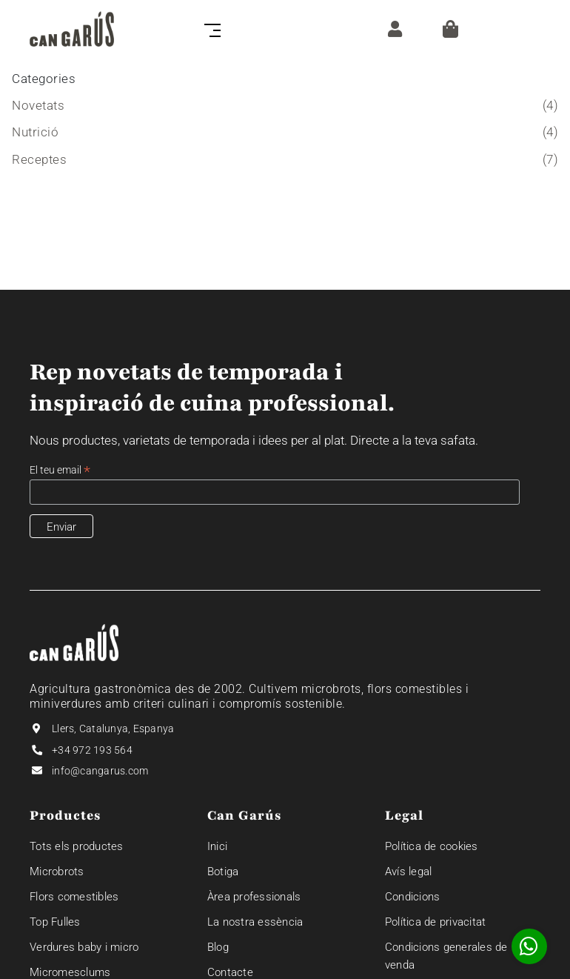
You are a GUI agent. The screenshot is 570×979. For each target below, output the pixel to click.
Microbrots (57, 871)
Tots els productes (77, 846)
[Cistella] (450, 29)
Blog (218, 947)
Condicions (412, 896)
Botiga (223, 871)
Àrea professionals (254, 896)
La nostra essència (255, 922)
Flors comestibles (74, 896)
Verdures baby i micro (84, 947)
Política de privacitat (435, 922)
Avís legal (408, 871)
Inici (217, 846)
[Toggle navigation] (209, 29)
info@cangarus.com (100, 771)
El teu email (60, 470)
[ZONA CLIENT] (391, 28)
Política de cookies (431, 846)
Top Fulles (55, 922)
